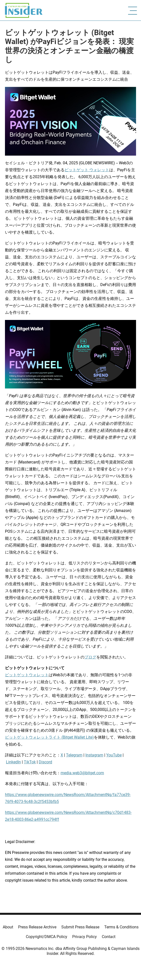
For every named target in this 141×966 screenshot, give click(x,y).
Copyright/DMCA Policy (46, 936)
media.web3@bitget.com (82, 773)
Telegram (74, 755)
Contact (108, 936)
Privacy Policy (84, 936)
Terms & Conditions (121, 927)
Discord (45, 762)
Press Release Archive (37, 927)
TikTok (30, 762)
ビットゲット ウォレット (87, 170)
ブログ (90, 657)
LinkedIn (13, 762)
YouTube (114, 755)
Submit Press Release (80, 927)
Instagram (94, 755)
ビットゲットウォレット (27, 675)
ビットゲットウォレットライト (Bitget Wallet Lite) (49, 737)
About (8, 927)
